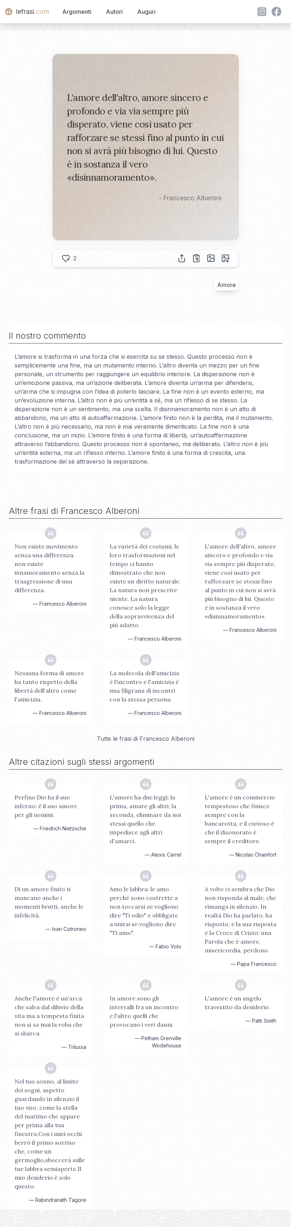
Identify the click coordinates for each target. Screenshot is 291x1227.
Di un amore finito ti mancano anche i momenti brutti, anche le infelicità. (49, 902)
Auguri (146, 11)
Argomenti (76, 11)
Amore (226, 284)
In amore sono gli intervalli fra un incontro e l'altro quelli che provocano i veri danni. (144, 1011)
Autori (114, 11)
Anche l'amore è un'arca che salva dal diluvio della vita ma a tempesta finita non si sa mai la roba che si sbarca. (49, 1016)
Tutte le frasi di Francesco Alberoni (145, 738)
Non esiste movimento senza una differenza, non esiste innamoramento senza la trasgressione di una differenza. (49, 568)
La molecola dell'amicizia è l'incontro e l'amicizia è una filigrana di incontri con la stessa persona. (144, 686)
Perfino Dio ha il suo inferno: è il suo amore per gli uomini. (46, 806)
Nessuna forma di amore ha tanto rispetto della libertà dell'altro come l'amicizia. (49, 686)
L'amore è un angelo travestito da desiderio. (237, 1003)
